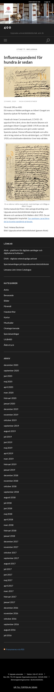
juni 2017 (8, 574)
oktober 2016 (10, 618)
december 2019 (11, 409)
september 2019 (11, 425)
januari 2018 (9, 536)
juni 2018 (8, 508)
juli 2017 (8, 569)
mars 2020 (8, 392)
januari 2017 (9, 602)
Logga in (47, 2)
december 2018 (11, 475)
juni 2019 (8, 442)
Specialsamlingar (11, 334)
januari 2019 (9, 470)
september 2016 (11, 624)
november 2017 (11, 547)
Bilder (6, 300)
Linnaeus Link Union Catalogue (17, 269)
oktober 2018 (10, 486)
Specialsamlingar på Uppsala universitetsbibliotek (26, 264)
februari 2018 (10, 530)
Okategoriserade (11, 328)
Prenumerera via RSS (15, 649)
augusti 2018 (10, 497)
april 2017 (8, 585)
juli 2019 (8, 436)
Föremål (7, 306)
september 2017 (11, 558)
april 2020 (8, 387)
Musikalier (9, 322)
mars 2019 (8, 458)
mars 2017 (8, 591)
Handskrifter (10, 311)
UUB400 (8, 339)
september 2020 (11, 370)
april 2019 (8, 453)
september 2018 (11, 492)
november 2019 (11, 414)
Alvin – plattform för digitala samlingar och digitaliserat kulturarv (23, 251)
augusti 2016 (10, 630)
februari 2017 (10, 596)
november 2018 (11, 480)
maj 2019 (8, 447)
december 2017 (11, 541)
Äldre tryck (9, 345)
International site (34, 2)
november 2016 (11, 613)
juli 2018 (8, 503)
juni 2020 (8, 376)
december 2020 (11, 365)
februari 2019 (10, 464)
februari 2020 (10, 398)
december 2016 (11, 607)
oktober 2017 (10, 552)
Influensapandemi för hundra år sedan (23, 59)
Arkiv (6, 289)
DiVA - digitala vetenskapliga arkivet (20, 258)
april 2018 (8, 519)
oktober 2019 (10, 420)
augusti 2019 (10, 431)
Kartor (7, 317)
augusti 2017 (10, 563)
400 (8, 27)
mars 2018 (8, 525)
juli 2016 (8, 635)
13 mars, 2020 (10, 101)
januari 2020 (9, 403)
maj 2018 (8, 514)
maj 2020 (8, 381)
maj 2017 (8, 580)
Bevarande (9, 295)
